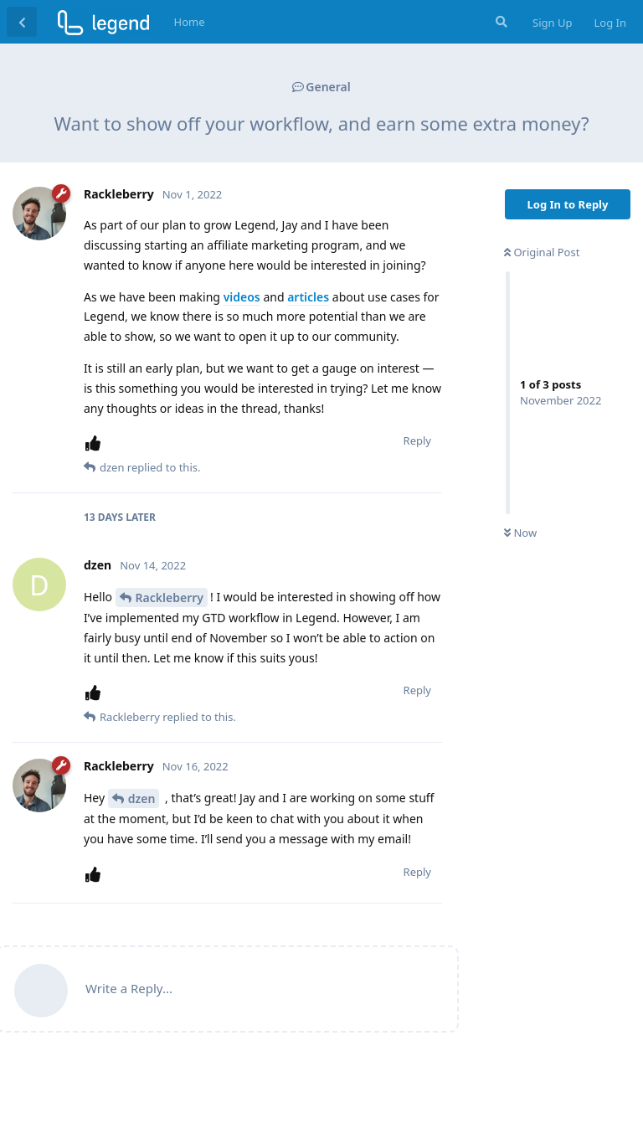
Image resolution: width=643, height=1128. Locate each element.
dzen (142, 798)
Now (520, 532)
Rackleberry (169, 597)
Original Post (541, 252)
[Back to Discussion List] (22, 22)
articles (308, 297)
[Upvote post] (96, 443)
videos (242, 297)
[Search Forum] (499, 22)
